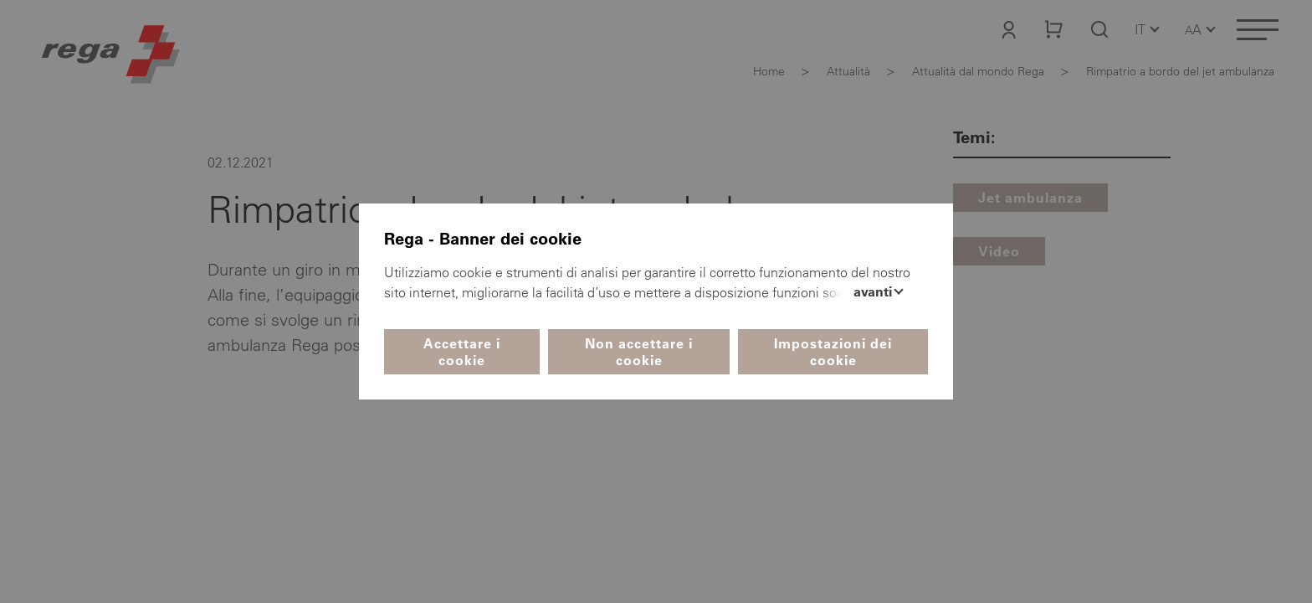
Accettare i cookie (461, 351)
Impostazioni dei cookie (833, 351)
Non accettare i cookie (639, 351)
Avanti (874, 291)
